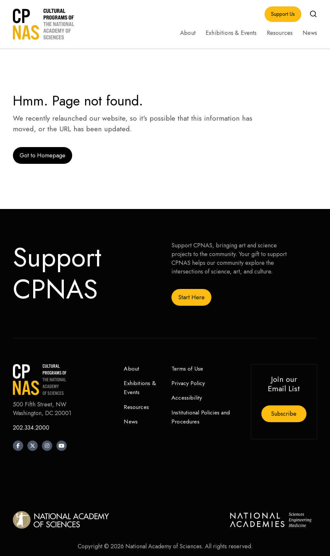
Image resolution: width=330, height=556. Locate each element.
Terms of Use (187, 368)
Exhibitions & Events (231, 33)
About (188, 33)
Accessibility (187, 398)
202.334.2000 (31, 427)
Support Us (283, 14)
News (310, 33)
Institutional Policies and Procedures (201, 417)
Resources (280, 33)
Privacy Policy (189, 383)
